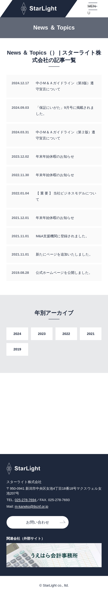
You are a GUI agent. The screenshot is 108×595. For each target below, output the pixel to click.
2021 (91, 334)
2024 (17, 334)
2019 (17, 349)
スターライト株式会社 (38, 8)
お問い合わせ (37, 522)
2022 (66, 334)
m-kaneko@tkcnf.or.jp (31, 506)
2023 (42, 334)
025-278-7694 (25, 500)
